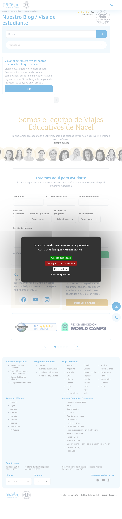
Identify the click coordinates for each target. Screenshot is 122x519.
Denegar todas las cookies (61, 263)
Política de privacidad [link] (61, 274)
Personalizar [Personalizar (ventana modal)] (61, 269)
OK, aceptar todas (61, 257)
